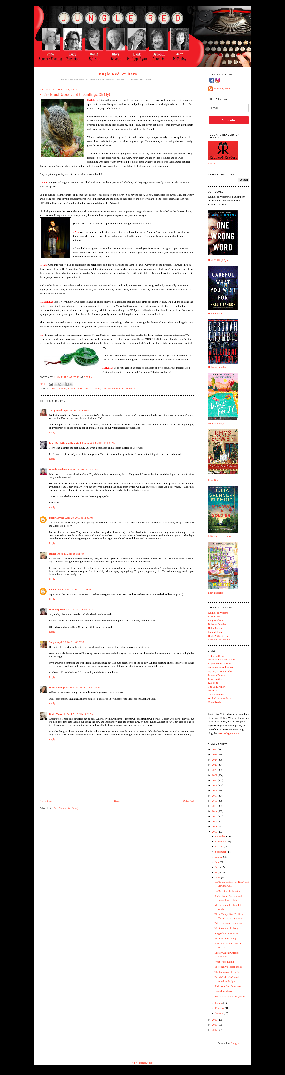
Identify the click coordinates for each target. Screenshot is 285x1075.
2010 (215, 831)
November (221, 841)
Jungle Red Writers (117, 73)
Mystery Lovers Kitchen (220, 671)
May (217, 872)
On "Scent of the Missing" (227, 890)
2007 (215, 1029)
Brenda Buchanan (59, 469)
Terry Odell (55, 410)
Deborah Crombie (217, 366)
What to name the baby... (227, 928)
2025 (215, 754)
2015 (215, 805)
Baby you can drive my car (228, 923)
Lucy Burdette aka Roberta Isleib (67, 442)
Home (117, 800)
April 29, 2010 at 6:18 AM (86, 687)
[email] (229, 108)
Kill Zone (213, 682)
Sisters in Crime (216, 655)
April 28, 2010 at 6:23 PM (70, 642)
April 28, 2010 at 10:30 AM (101, 442)
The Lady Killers (217, 686)
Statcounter (142, 1062)
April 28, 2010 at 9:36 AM (76, 410)
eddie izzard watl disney (84, 388)
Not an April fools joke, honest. (230, 996)
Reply (52, 432)
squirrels (128, 388)
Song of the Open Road (226, 933)
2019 (215, 785)
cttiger (52, 553)
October (219, 846)
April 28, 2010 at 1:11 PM (70, 553)
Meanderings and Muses (220, 667)
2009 (215, 1019)
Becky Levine (56, 517)
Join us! (212, 163)
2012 (215, 821)
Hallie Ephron (57, 609)
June (217, 867)
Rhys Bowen (214, 479)
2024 (215, 759)
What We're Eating (224, 961)
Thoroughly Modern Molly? (228, 966)
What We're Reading (225, 938)
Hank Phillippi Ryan (60, 687)
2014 (215, 811)
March (218, 1002)
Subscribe (228, 120)
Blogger (235, 1043)
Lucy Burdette (215, 592)
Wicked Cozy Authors (219, 698)
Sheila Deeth (56, 589)
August (219, 856)
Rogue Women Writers (220, 663)
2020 (215, 780)
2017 (215, 795)
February (220, 1007)
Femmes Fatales (216, 675)
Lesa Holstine (215, 679)
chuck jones (58, 388)
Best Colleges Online (228, 733)
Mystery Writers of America (222, 659)
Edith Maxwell (57, 713)
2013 (215, 816)
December (220, 836)
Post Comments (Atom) (66, 808)
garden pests (111, 388)
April (218, 877)
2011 (215, 826)
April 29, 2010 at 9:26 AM (80, 713)
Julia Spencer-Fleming (219, 639)
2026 (215, 749)
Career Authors (216, 694)
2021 (215, 775)
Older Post (188, 800)
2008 (215, 1024)
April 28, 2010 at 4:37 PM (79, 609)
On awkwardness (223, 991)
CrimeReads (214, 702)
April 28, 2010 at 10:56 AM (84, 469)
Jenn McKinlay (216, 423)
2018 (215, 790)
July (217, 862)
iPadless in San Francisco (227, 986)
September (221, 851)
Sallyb (52, 642)
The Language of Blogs (226, 971)
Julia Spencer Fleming (219, 535)
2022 (215, 769)
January (219, 1013)
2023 (215, 764)
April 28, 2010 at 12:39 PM (79, 517)
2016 (215, 800)
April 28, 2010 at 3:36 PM (77, 589)
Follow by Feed (222, 88)
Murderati (213, 690)
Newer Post (45, 800)
